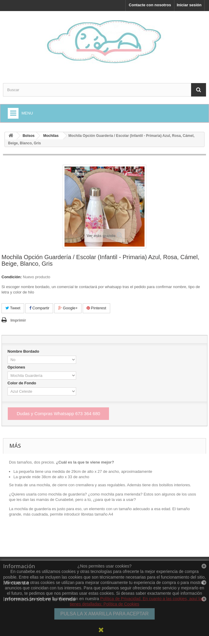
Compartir (39, 308)
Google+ (68, 308)
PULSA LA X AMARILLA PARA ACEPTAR (104, 613)
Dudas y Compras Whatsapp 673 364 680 (58, 413)
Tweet (12, 308)
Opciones (16, 367)
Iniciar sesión (189, 5)
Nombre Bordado (23, 351)
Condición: (11, 277)
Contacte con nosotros (150, 5)
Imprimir (18, 320)
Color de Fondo (22, 383)
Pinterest (96, 308)
